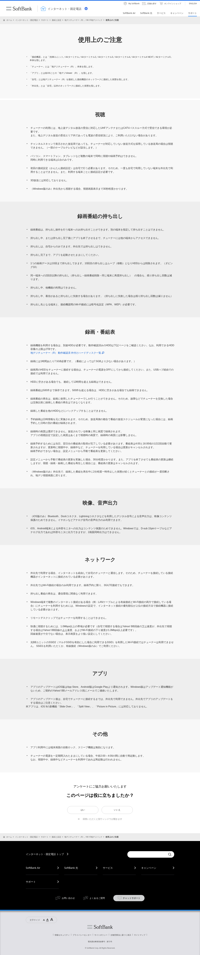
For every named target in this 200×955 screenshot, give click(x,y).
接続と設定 (56, 20)
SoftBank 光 (71, 868)
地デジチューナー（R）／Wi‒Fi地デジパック (83, 20)
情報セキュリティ (62, 935)
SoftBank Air (33, 868)
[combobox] (147, 854)
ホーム (9, 20)
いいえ (117, 810)
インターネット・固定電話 (26, 20)
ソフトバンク (100, 927)
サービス (108, 868)
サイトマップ (139, 935)
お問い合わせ (68, 898)
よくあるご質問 (97, 898)
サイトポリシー (101, 935)
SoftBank (19, 8)
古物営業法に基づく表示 (120, 935)
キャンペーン (148, 868)
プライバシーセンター (82, 935)
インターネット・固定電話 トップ (45, 854)
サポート (45, 20)
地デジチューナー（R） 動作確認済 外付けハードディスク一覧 (67, 352)
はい (83, 810)
